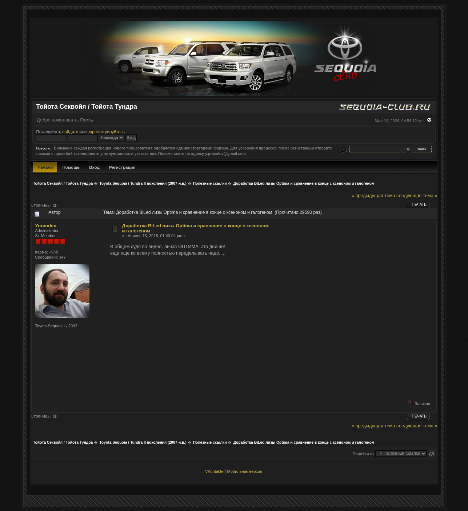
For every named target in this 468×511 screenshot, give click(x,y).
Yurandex (45, 225)
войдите (70, 131)
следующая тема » (416, 195)
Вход (94, 167)
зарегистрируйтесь (106, 131)
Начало (45, 167)
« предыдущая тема (373, 195)
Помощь (71, 167)
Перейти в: (363, 453)
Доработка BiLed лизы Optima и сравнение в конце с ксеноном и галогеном (195, 228)
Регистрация (122, 167)
